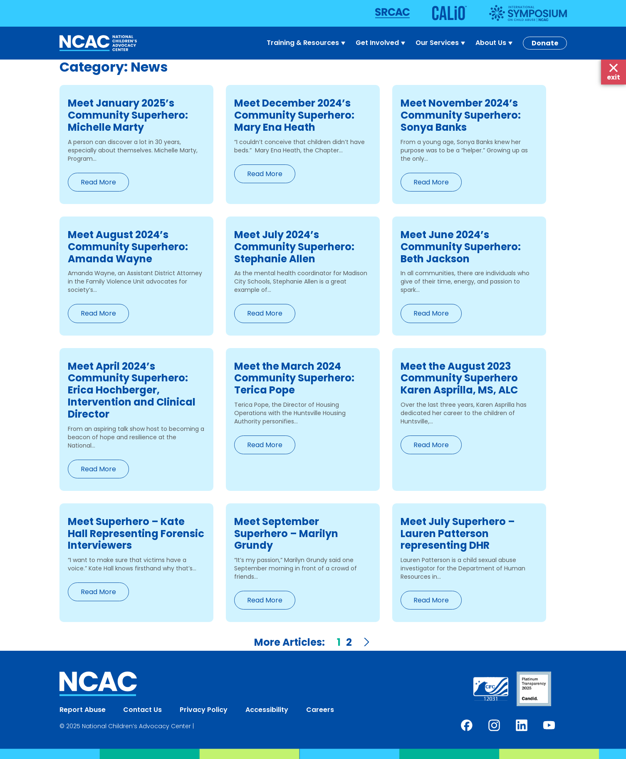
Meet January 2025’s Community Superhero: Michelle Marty (128, 115)
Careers (320, 709)
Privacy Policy (204, 709)
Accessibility (266, 709)
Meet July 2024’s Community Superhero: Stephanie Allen (294, 247)
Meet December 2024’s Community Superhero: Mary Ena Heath (294, 115)
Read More (98, 182)
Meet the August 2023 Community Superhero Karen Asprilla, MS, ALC (459, 378)
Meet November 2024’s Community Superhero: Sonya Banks (461, 115)
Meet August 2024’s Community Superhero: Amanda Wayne (128, 247)
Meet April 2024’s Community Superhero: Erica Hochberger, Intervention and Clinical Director (131, 390)
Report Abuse (82, 709)
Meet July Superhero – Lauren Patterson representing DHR (458, 533)
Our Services (441, 42)
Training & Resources (307, 42)
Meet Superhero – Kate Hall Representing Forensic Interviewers (136, 533)
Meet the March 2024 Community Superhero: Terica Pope (294, 378)
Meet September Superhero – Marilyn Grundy (286, 533)
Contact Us (142, 709)
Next (366, 642)
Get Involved (381, 42)
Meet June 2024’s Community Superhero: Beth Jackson (461, 247)
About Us (495, 42)
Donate (545, 43)
